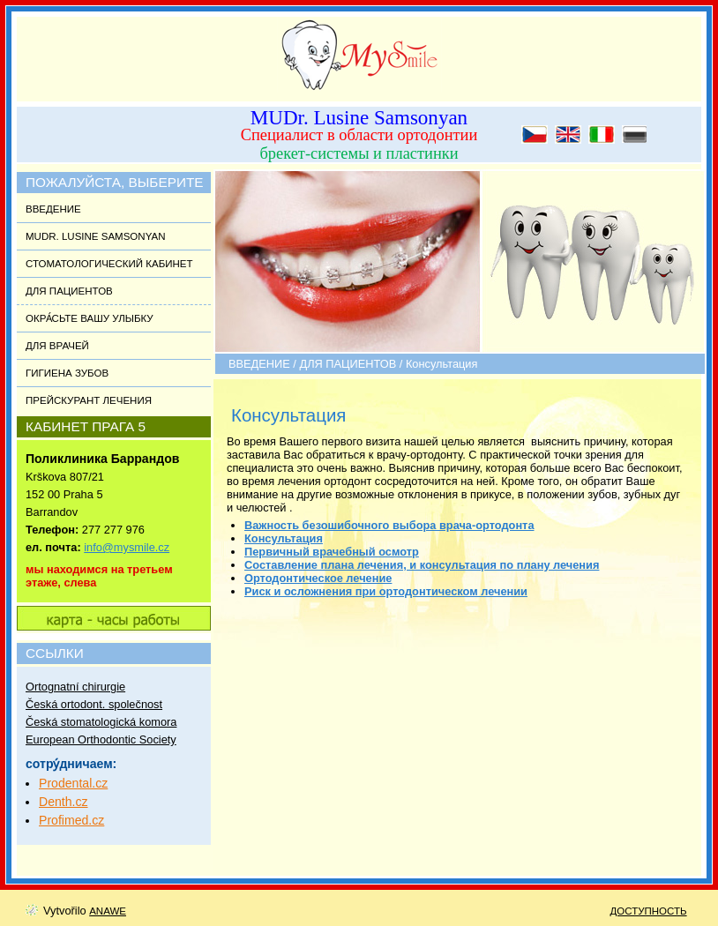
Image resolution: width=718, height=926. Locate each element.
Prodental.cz (73, 783)
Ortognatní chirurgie (75, 686)
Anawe (107, 911)
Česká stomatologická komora (101, 721)
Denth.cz (63, 802)
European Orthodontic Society (101, 739)
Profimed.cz (71, 820)
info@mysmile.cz (126, 547)
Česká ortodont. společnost (94, 704)
